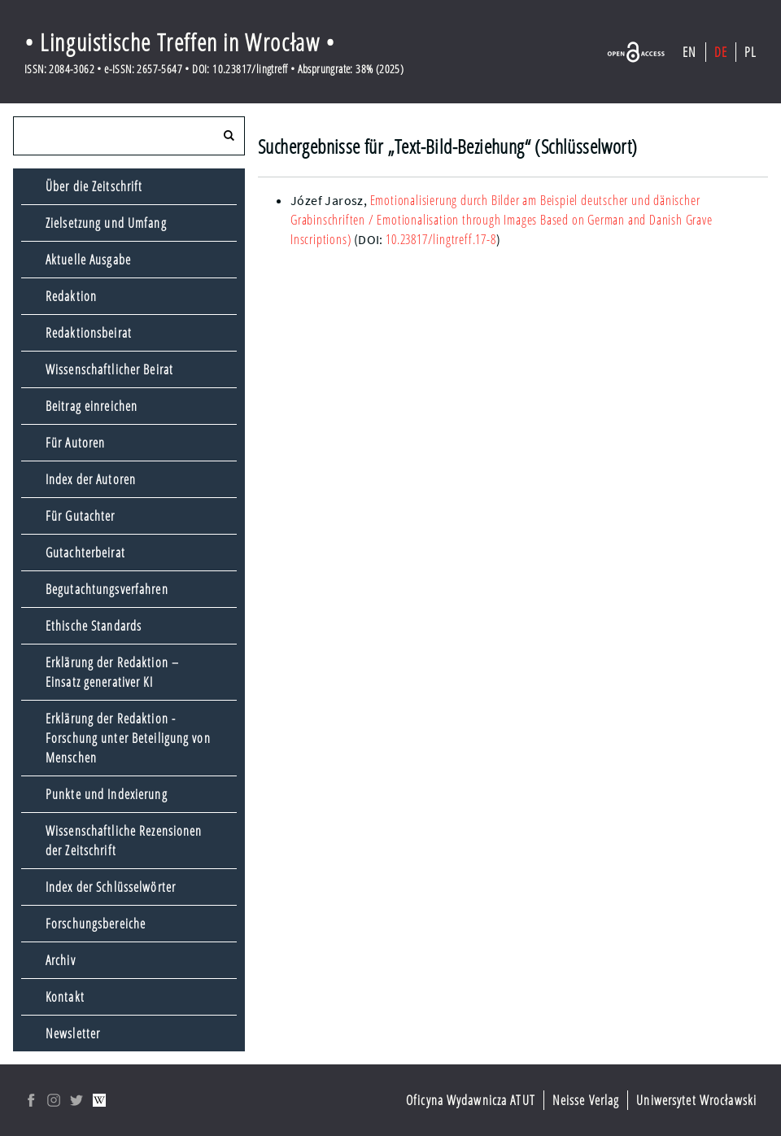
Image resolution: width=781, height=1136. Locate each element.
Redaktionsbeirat (89, 333)
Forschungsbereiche (96, 924)
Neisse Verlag (586, 1100)
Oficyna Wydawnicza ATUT (470, 1100)
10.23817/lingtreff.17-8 (440, 239)
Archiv (61, 960)
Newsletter (73, 1033)
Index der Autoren (91, 479)
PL (750, 52)
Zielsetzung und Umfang (106, 223)
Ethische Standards (94, 626)
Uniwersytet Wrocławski (696, 1100)
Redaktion (71, 296)
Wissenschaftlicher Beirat (109, 369)
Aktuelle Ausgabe (88, 260)
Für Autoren (75, 443)
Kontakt (65, 997)
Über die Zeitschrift (94, 186)
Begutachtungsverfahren (107, 589)
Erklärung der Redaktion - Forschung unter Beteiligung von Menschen (128, 738)
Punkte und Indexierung (107, 794)
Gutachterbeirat (85, 552)
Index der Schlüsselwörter (111, 887)
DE (720, 52)
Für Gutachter (81, 516)
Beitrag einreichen (91, 406)
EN (689, 52)
